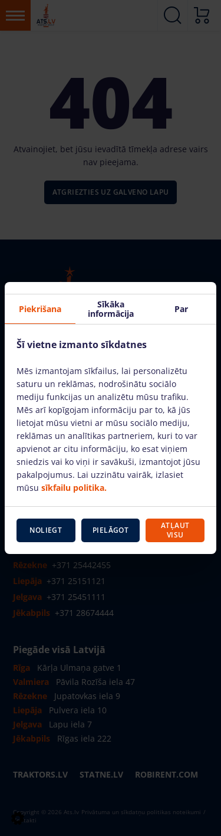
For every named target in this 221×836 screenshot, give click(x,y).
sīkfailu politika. (74, 487)
